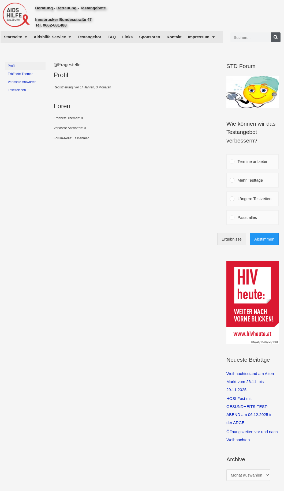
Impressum (201, 37)
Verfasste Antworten (22, 82)
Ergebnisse (232, 239)
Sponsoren (149, 37)
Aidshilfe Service (52, 37)
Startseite (15, 37)
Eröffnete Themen (20, 74)
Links (127, 37)
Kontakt (174, 37)
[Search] (276, 37)
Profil (11, 66)
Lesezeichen (17, 90)
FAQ (111, 37)
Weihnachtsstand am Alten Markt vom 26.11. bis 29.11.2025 (250, 381)
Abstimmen (264, 239)
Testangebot (89, 37)
